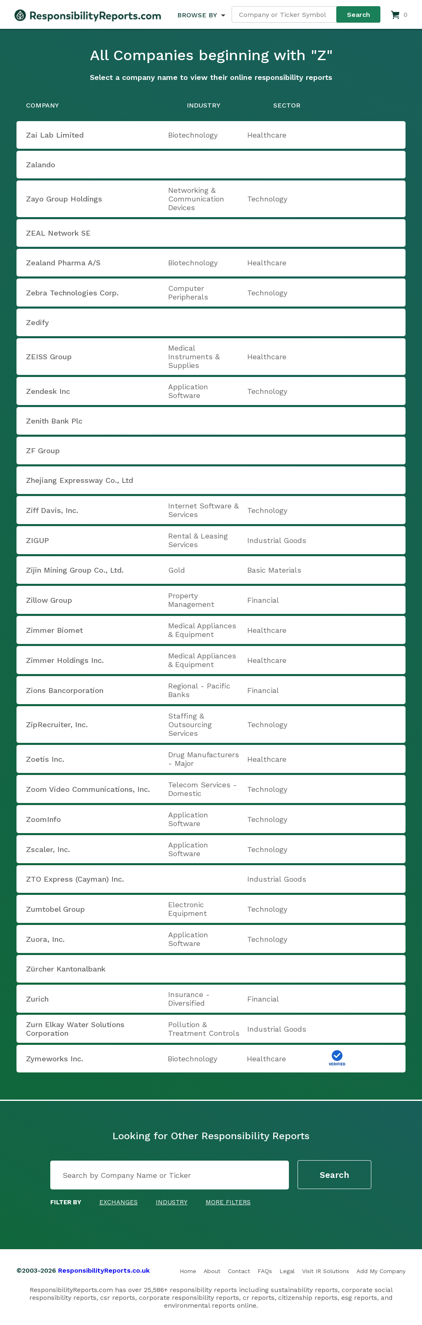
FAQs (265, 1271)
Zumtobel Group (55, 909)
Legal (287, 1271)
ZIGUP (37, 540)
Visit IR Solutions (325, 1271)
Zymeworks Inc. (54, 1058)
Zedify (37, 322)
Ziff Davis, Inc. (52, 510)
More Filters (228, 1202)
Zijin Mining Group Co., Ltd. (75, 570)
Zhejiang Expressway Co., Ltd (79, 480)
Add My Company (381, 1271)
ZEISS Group (49, 356)
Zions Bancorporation (64, 690)
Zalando (40, 164)
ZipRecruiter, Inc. (57, 724)
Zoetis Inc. (45, 759)
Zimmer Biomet (54, 630)
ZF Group (43, 450)
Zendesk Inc (48, 391)
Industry (172, 1202)
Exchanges (118, 1202)
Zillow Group (49, 600)
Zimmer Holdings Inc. (65, 660)
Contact (239, 1271)
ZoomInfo (43, 819)
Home (188, 1271)
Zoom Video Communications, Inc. (88, 789)
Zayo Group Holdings (64, 198)
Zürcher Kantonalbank (66, 968)
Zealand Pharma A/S (63, 262)
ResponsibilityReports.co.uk (104, 1270)
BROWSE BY (197, 15)
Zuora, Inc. (45, 939)
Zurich (37, 999)
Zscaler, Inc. (48, 849)
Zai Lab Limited (55, 135)
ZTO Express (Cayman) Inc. (75, 879)
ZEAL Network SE (58, 233)
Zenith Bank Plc (54, 421)
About (212, 1271)
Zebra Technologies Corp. (72, 292)
